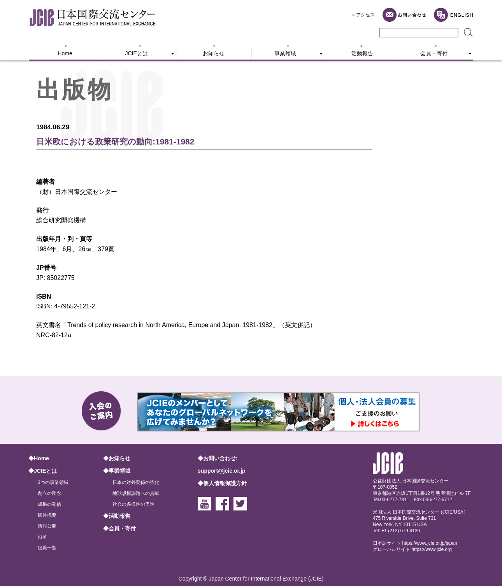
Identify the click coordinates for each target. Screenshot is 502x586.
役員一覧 (47, 548)
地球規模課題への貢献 (135, 493)
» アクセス (363, 15)
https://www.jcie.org (432, 549)
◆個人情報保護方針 (222, 483)
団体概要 (47, 515)
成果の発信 (49, 504)
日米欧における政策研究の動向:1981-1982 (115, 141)
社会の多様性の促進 (133, 504)
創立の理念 (49, 493)
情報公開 (47, 526)
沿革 (42, 537)
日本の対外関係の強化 (135, 482)
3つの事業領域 (53, 482)
